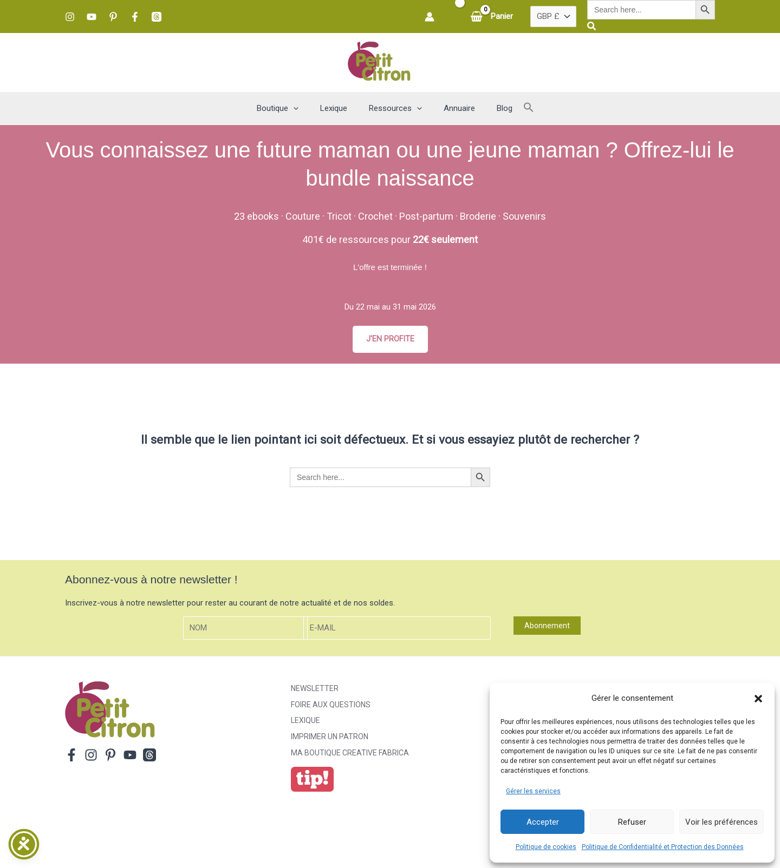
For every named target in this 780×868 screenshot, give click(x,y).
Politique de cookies (546, 847)
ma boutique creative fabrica (350, 753)
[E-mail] (397, 628)
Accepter (542, 822)
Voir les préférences (721, 822)
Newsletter (315, 689)
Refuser (632, 822)
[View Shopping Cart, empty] (492, 16)
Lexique (305, 721)
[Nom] (245, 628)
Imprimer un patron (329, 737)
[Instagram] (70, 17)
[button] (758, 698)
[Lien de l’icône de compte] (429, 17)
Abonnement (547, 626)
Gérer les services (533, 791)
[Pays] (553, 17)
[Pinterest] (113, 17)
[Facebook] (135, 17)
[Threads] (156, 17)
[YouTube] (91, 17)
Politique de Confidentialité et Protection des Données (663, 847)
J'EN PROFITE (390, 339)
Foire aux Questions (330, 705)
